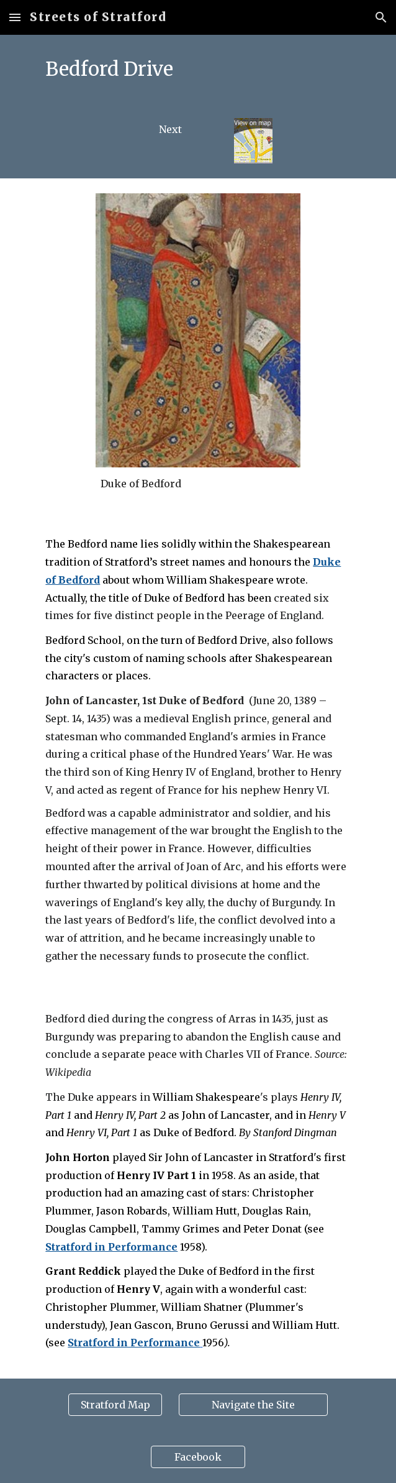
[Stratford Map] (115, 1404)
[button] (15, 17)
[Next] (170, 129)
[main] (197, 69)
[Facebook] (197, 1457)
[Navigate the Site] (253, 1404)
